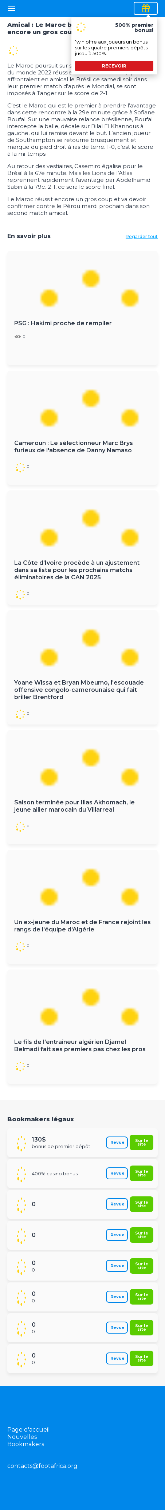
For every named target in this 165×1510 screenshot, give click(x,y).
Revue (117, 1142)
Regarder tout (142, 236)
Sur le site (141, 1142)
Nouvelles (22, 1436)
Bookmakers (25, 1444)
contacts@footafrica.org (42, 1465)
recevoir (114, 66)
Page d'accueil (28, 1429)
